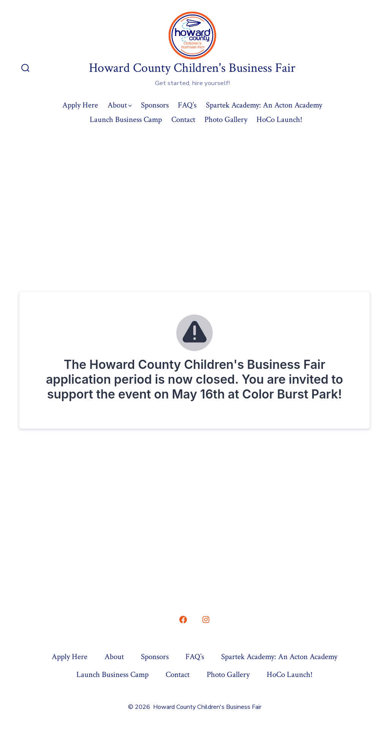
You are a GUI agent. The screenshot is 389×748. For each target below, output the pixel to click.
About (120, 105)
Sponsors (155, 105)
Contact (183, 119)
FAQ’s (187, 105)
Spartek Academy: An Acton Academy (264, 105)
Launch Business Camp (126, 119)
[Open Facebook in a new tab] (183, 619)
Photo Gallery (225, 119)
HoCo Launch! (279, 119)
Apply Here (80, 105)
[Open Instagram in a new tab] (206, 619)
